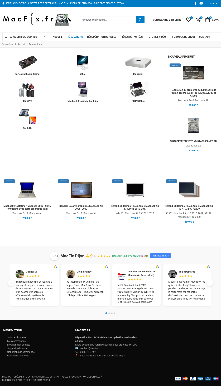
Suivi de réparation (17, 337)
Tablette (27, 128)
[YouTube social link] (201, 3)
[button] (188, 20)
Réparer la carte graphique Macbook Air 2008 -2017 (81, 207)
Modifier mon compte (18, 344)
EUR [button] (212, 3)
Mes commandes (16, 341)
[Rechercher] (140, 19)
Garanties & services (18, 355)
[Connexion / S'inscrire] (167, 19)
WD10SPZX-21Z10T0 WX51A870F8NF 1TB (193, 141)
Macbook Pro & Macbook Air (83, 101)
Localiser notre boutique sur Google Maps (102, 355)
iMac (82, 74)
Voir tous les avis (161, 256)
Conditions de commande (21, 352)
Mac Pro (27, 101)
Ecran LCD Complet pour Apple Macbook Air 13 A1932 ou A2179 (189, 207)
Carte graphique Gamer (27, 74)
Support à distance (17, 348)
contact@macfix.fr (90, 348)
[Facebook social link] (195, 3)
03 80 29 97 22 (88, 352)
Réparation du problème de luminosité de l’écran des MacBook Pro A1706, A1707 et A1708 (193, 93)
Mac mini (138, 74)
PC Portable (138, 101)
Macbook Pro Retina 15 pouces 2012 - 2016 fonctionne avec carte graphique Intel (27, 207)
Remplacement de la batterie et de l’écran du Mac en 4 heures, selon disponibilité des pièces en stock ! (65, 3)
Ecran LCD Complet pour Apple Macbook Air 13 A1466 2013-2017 (135, 207)
